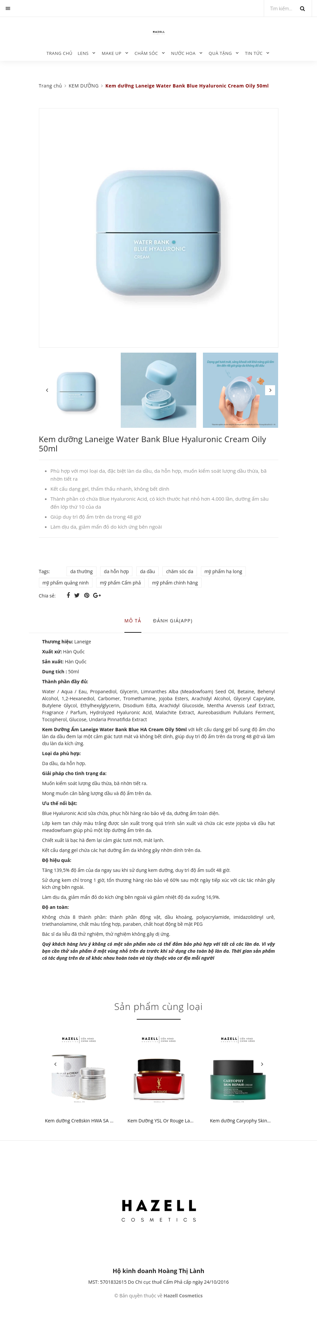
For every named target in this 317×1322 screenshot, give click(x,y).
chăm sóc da (179, 571)
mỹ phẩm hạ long (223, 571)
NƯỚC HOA (183, 53)
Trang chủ (60, 53)
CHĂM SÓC (146, 53)
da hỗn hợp (116, 571)
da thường (81, 571)
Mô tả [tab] (132, 620)
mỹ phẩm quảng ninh (66, 582)
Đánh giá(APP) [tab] (173, 620)
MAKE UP (111, 53)
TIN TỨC (254, 53)
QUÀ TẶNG (220, 53)
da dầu (147, 571)
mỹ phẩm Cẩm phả (120, 582)
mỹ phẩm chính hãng (175, 582)
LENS (83, 53)
